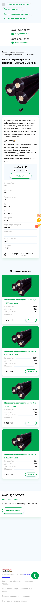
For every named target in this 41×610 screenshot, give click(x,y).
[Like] (39, 217)
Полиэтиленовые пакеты (18, 4)
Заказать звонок (22, 42)
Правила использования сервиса (16, 596)
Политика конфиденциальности (15, 601)
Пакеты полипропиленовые (15, 19)
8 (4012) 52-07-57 (20, 30)
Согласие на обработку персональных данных (18, 582)
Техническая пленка (12, 9)
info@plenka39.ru (22, 34)
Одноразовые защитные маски (17, 14)
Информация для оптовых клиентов (22, 255)
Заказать (20, 176)
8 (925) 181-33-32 (20, 39)
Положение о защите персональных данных (17, 590)
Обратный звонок (13, 511)
